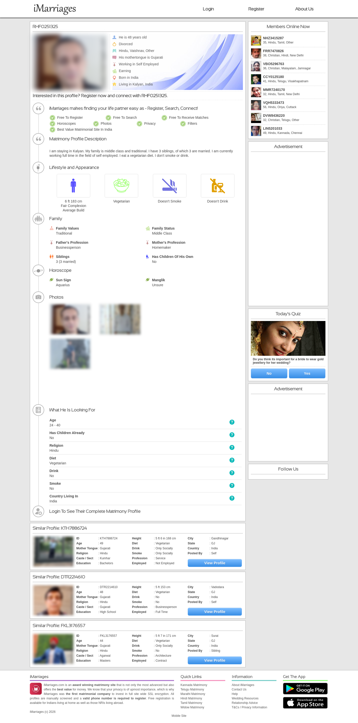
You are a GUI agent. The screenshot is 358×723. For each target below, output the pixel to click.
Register (256, 8)
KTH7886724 (74, 528)
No (269, 373)
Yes (307, 373)
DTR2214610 (73, 576)
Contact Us (239, 689)
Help (235, 694)
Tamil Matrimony (191, 703)
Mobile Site (179, 716)
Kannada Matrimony (193, 685)
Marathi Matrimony (192, 694)
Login (208, 8)
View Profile (214, 563)
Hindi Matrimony (191, 698)
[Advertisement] (204, 335)
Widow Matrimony (192, 707)
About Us (304, 8)
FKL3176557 (73, 625)
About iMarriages (243, 685)
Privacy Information (254, 707)
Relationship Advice (245, 703)
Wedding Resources (245, 698)
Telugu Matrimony (192, 689)
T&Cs (235, 707)
